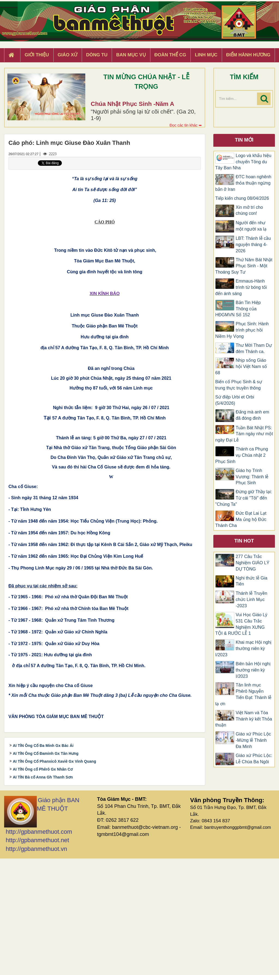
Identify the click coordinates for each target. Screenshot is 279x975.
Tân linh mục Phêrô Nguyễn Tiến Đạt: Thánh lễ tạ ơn (243, 694)
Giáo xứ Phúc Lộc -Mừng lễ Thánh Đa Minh (253, 740)
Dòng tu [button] (96, 54)
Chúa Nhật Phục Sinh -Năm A (132, 103)
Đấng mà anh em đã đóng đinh (252, 415)
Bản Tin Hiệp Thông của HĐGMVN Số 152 (238, 308)
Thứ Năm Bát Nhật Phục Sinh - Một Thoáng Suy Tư (243, 266)
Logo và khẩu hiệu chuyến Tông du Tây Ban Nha (243, 161)
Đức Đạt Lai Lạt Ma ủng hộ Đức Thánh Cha (240, 519)
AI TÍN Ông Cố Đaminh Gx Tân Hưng (45, 869)
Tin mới (244, 140)
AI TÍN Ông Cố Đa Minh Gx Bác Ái (43, 862)
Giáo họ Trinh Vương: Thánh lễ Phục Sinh (252, 476)
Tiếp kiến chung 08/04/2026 (242, 198)
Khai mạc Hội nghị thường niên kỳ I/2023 (243, 648)
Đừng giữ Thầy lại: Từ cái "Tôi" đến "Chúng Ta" (243, 498)
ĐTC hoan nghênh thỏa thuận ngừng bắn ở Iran (243, 183)
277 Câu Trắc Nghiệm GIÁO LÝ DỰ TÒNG (252, 562)
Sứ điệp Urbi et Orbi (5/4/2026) (234, 400)
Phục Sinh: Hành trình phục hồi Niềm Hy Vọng (242, 330)
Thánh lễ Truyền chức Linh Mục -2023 (251, 599)
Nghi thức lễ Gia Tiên (251, 581)
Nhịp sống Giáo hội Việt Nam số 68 (241, 366)
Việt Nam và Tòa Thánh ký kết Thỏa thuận (243, 719)
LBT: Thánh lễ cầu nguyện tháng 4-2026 (253, 244)
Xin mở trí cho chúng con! (249, 210)
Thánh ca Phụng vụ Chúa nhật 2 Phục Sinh (241, 455)
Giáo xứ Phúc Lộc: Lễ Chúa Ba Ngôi (254, 758)
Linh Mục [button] (206, 54)
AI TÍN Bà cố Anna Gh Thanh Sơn (43, 893)
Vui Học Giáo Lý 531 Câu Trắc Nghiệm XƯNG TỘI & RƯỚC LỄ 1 (241, 624)
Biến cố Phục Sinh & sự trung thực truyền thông (238, 384)
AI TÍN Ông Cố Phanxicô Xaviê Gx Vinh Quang (54, 877)
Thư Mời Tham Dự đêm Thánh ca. (254, 348)
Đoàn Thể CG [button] (170, 54)
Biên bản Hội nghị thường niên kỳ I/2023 (253, 670)
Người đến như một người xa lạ (251, 225)
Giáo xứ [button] (68, 54)
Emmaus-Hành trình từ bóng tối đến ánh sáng (241, 287)
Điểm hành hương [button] (248, 54)
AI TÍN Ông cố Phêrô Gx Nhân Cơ (43, 885)
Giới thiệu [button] (37, 54)
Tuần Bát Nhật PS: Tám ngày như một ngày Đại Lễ (244, 434)
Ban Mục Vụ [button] (130, 54)
